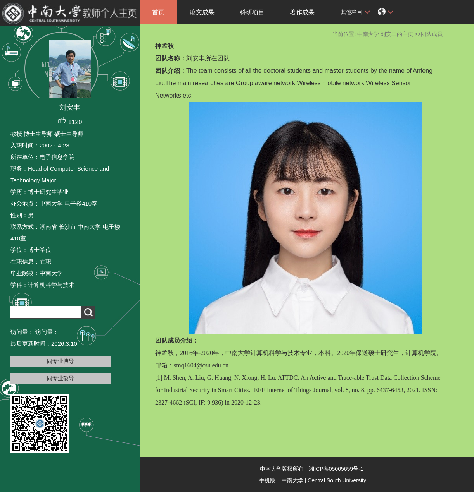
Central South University (337, 480)
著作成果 (302, 12)
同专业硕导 (60, 378)
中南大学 (292, 480)
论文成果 (202, 12)
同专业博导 (60, 361)
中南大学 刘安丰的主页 (385, 34)
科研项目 (252, 12)
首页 (158, 12)
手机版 (267, 480)
